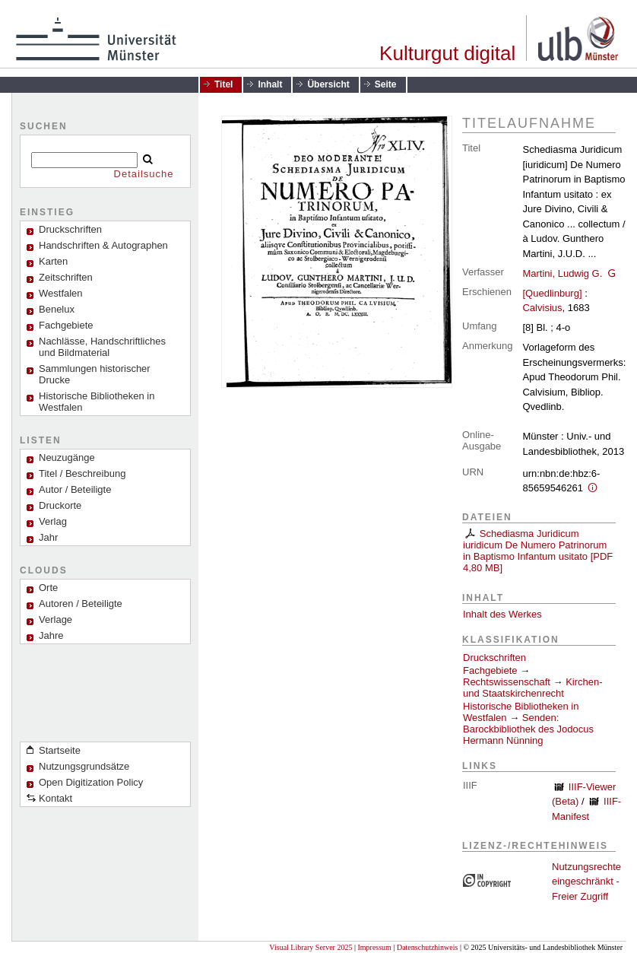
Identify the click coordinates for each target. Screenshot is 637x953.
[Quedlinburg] (552, 293)
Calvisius (542, 307)
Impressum (374, 947)
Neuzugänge (67, 457)
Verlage (55, 619)
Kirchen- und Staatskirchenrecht (533, 687)
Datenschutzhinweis (427, 947)
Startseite (60, 750)
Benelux (56, 309)
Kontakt (55, 798)
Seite (386, 84)
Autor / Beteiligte (75, 489)
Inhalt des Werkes (502, 614)
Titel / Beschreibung (82, 473)
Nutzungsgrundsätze (84, 766)
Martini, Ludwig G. (562, 273)
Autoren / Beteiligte (80, 603)
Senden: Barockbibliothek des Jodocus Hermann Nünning (528, 729)
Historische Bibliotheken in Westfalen (96, 401)
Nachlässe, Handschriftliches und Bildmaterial (102, 346)
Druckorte (60, 505)
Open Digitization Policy (91, 782)
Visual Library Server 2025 (310, 947)
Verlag (53, 521)
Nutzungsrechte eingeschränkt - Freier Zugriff (586, 881)
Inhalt (270, 84)
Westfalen (61, 293)
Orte (48, 587)
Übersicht (328, 84)
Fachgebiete (66, 325)
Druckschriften (494, 657)
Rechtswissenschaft (506, 682)
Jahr (48, 537)
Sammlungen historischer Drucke (95, 374)
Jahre (51, 635)
